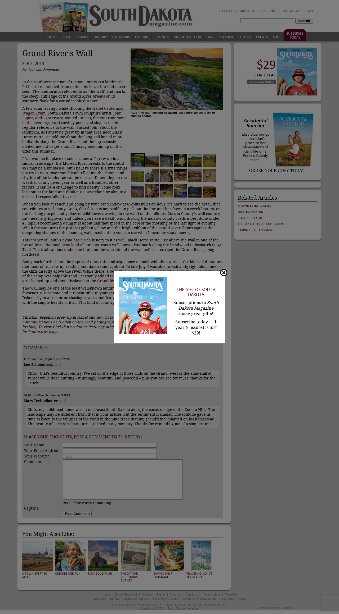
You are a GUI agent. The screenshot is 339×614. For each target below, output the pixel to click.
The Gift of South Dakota (196, 292)
